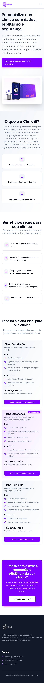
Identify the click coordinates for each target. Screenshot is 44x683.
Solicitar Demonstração (22, 599)
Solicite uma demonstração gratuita (18, 62)
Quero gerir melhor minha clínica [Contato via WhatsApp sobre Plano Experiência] (22, 473)
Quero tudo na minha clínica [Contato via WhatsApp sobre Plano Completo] (22, 539)
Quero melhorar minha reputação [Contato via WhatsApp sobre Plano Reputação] (22, 402)
